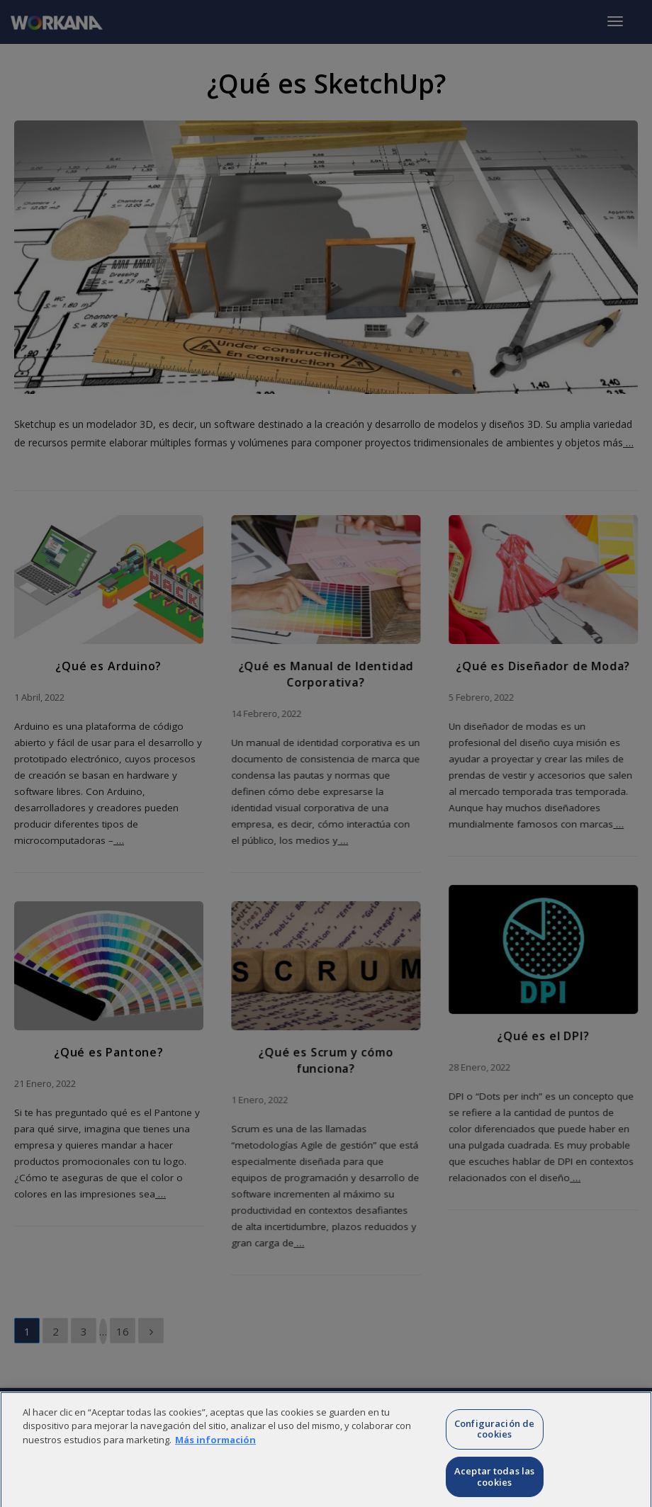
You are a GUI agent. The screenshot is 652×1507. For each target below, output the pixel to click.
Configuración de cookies (494, 1449)
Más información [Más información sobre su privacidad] (215, 1459)
